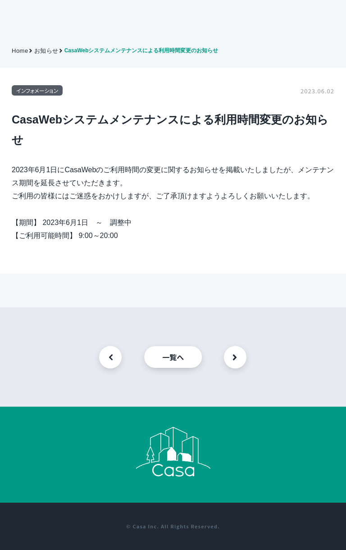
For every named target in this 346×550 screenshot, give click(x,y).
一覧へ (173, 357)
